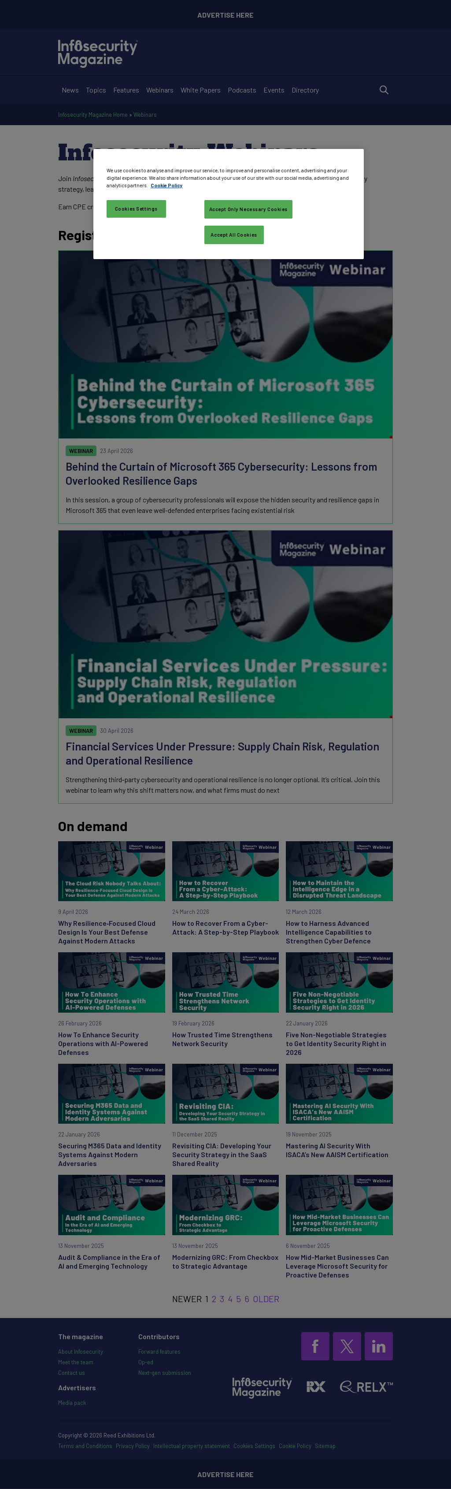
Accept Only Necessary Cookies (248, 209)
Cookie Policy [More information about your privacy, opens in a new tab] (167, 185)
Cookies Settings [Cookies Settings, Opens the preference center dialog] (136, 209)
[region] (228, 204)
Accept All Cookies (234, 235)
